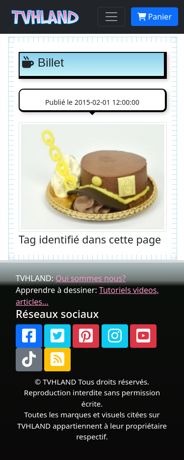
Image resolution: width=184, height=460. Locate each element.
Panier (154, 16)
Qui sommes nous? (90, 278)
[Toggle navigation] (111, 16)
